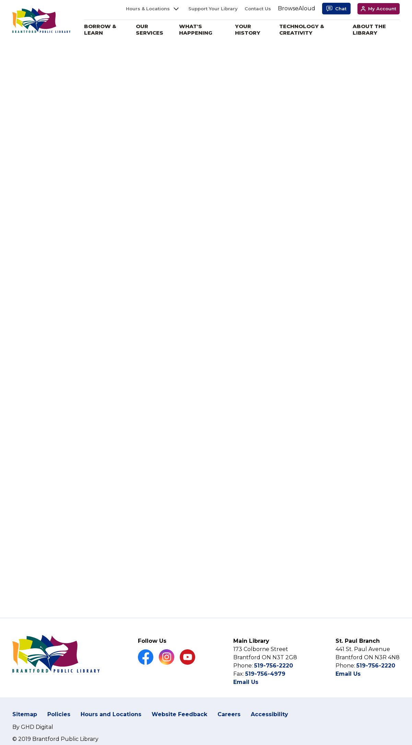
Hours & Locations (148, 8)
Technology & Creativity (303, 29)
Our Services (153, 29)
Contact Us (258, 8)
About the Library (370, 29)
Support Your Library (213, 8)
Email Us (245, 682)
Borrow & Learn (104, 29)
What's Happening (198, 29)
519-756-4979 (265, 674)
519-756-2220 (273, 665)
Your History (249, 29)
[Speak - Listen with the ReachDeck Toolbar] (296, 8)
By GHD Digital (32, 727)
